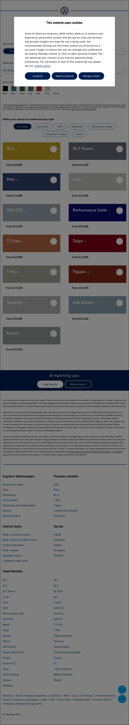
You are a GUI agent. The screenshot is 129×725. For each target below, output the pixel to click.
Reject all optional (64, 76)
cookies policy (42, 65)
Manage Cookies (91, 76)
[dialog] (64, 362)
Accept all (37, 76)
